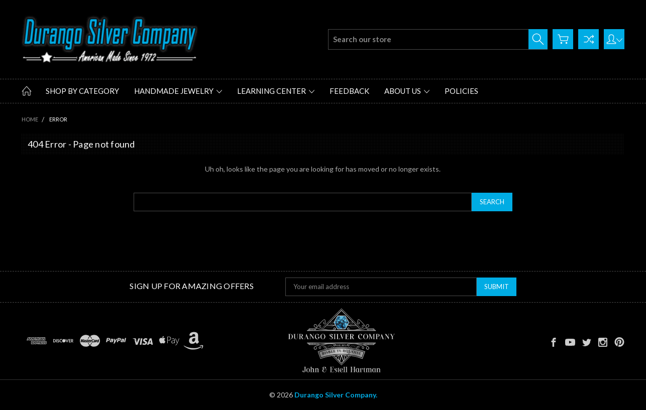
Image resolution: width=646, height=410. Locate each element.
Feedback (349, 90)
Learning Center (275, 90)
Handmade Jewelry (178, 90)
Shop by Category (82, 90)
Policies (461, 90)
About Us (406, 90)
